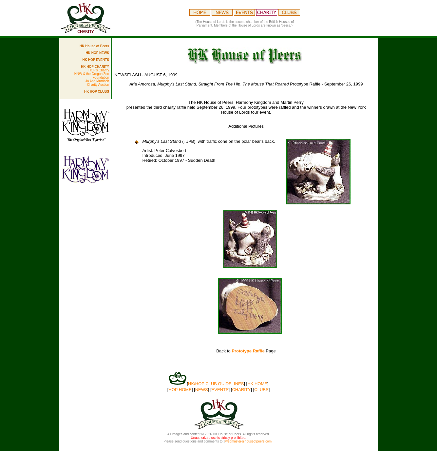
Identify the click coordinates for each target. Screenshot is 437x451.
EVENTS (220, 389)
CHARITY (241, 389)
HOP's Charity (98, 70)
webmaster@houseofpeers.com (248, 441)
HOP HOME (180, 389)
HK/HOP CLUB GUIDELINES (216, 383)
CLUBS (261, 389)
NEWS (201, 389)
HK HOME (257, 383)
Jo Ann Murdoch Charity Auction (97, 82)
